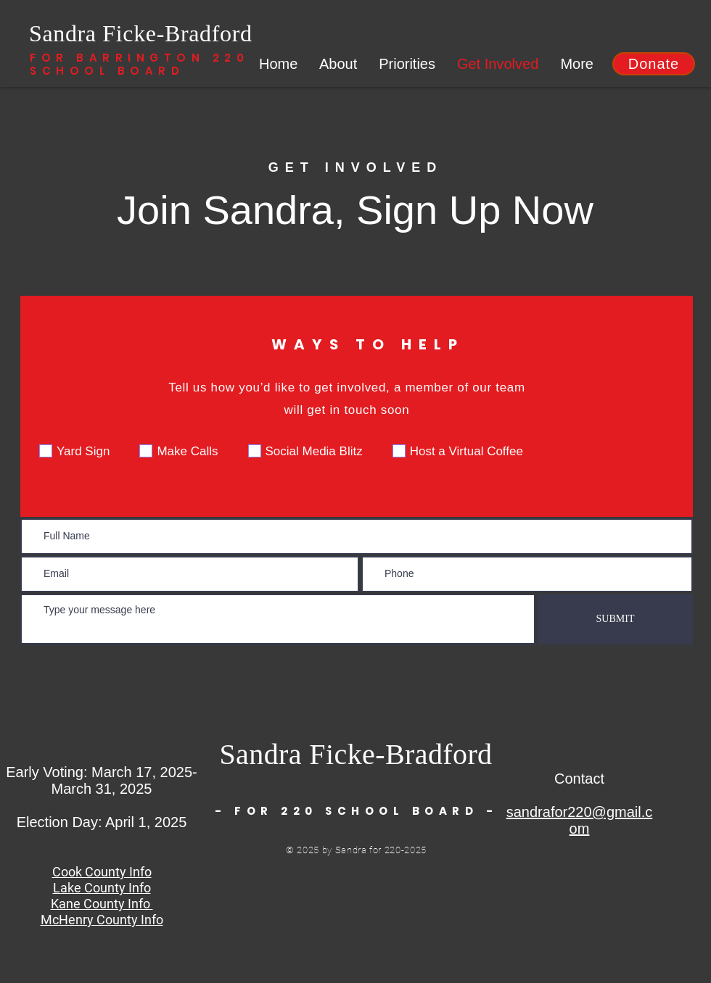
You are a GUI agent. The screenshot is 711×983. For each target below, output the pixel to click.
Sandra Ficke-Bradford (140, 33)
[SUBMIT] (615, 619)
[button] (653, 63)
